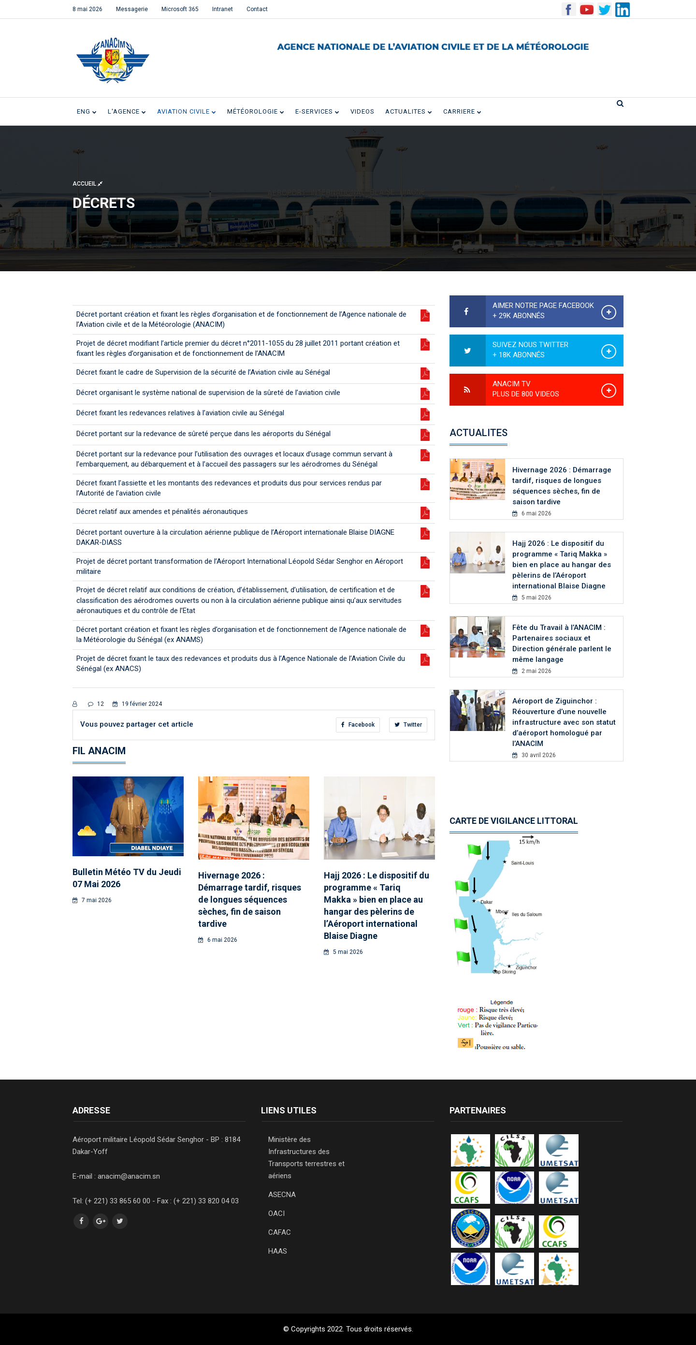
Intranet (222, 9)
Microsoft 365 (180, 9)
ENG (87, 111)
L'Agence (127, 111)
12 (96, 704)
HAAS (277, 1251)
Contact (257, 9)
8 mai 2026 (87, 9)
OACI (276, 1213)
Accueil (87, 183)
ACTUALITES (409, 111)
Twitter (408, 724)
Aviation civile (187, 111)
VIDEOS (362, 111)
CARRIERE (462, 111)
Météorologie (256, 111)
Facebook (358, 724)
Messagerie (132, 9)
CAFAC (279, 1232)
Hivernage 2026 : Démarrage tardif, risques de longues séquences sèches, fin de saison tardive (249, 899)
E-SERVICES (317, 111)
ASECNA (282, 1194)
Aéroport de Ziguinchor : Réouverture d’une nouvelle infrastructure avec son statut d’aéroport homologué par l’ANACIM (564, 722)
